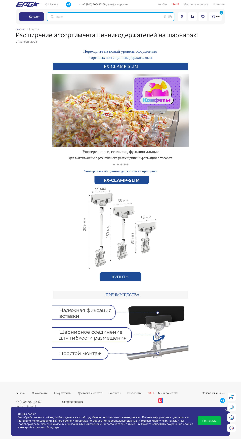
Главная (20, 29)
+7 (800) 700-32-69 (29, 401)
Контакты (219, 4)
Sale (151, 393)
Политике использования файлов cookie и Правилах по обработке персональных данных (77, 420)
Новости (34, 29)
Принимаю (209, 420)
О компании (40, 393)
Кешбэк (162, 4)
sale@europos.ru (72, 401)
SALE (175, 4)
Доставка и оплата (196, 4)
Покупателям (62, 393)
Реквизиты (134, 393)
